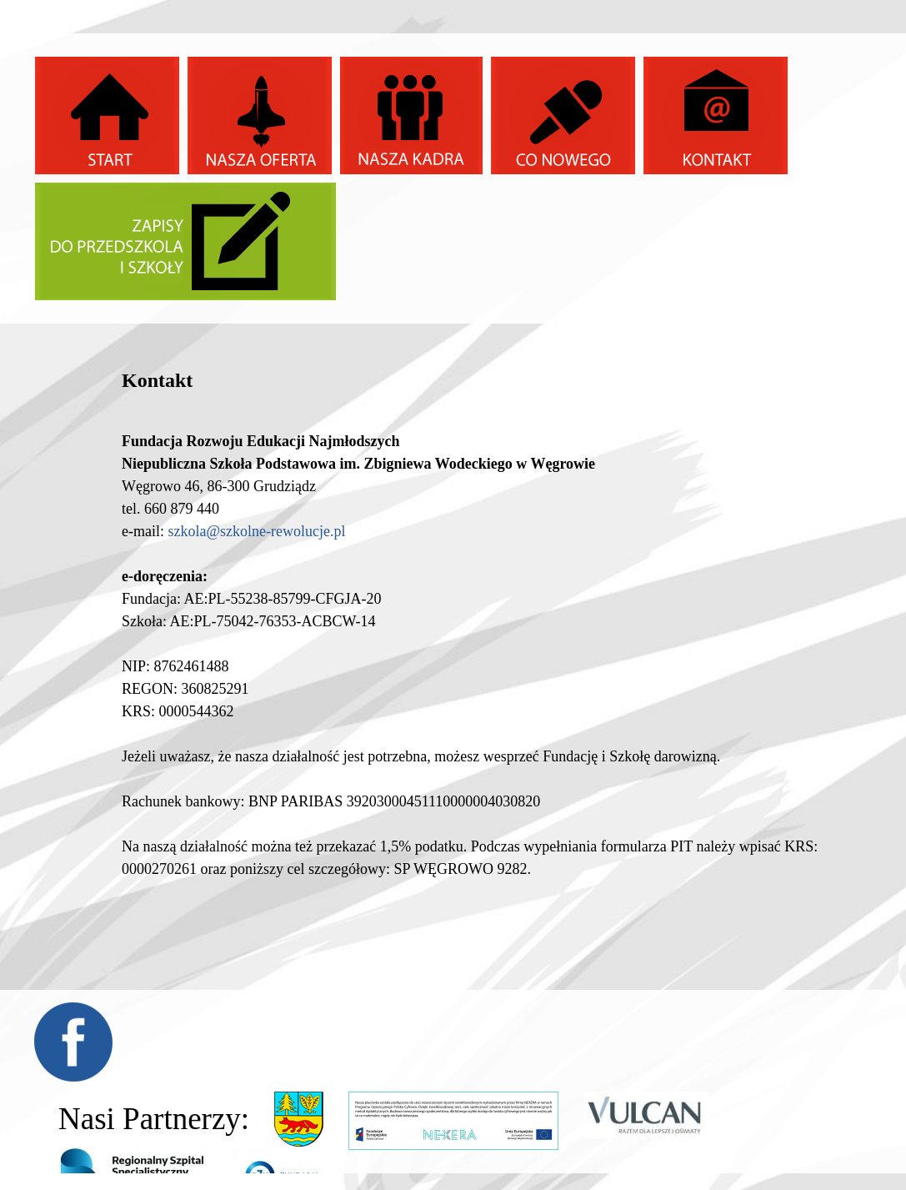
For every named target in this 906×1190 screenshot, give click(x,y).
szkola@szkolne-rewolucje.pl (256, 531)
